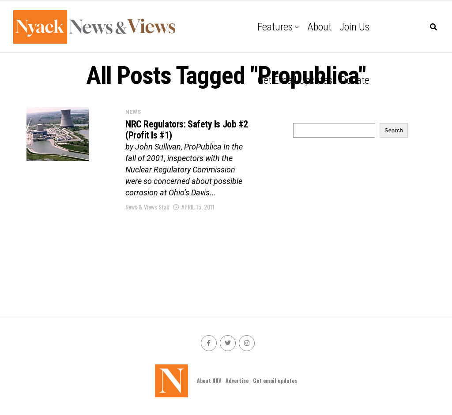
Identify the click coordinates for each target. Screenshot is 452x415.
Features (275, 27)
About (319, 27)
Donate (354, 80)
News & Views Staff (147, 206)
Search (393, 130)
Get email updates (294, 80)
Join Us (354, 27)
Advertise (237, 380)
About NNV (209, 380)
